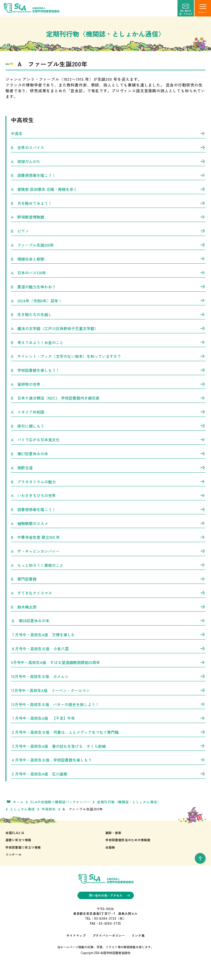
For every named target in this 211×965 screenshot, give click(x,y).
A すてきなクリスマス (108, 593)
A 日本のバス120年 (108, 272)
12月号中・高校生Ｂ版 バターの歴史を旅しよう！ (108, 704)
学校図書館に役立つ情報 (23, 847)
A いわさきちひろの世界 (108, 495)
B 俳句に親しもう (108, 426)
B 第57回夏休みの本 (108, 453)
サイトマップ (76, 935)
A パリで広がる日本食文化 (108, 439)
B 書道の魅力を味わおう (108, 286)
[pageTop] (200, 858)
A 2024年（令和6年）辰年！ (108, 300)
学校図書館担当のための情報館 (128, 840)
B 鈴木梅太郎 (108, 607)
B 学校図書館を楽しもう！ (108, 370)
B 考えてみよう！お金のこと (108, 342)
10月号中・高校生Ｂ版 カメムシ (108, 676)
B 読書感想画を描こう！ (108, 175)
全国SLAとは (14, 832)
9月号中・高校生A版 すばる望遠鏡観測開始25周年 (108, 662)
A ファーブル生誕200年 (108, 245)
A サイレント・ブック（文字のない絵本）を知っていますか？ (108, 356)
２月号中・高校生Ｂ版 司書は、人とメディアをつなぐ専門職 (108, 732)
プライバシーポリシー (109, 935)
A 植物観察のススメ (108, 523)
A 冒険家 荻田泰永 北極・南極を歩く (108, 189)
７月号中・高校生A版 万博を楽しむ (108, 634)
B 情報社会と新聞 (108, 259)
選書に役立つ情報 (18, 840)
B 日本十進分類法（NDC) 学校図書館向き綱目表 (108, 398)
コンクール (13, 854)
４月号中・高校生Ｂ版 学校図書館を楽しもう (108, 760)
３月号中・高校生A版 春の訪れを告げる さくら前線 (108, 746)
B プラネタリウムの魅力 (108, 481)
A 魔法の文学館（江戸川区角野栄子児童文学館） (108, 328)
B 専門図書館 (108, 579)
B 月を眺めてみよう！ (108, 203)
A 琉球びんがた (108, 161)
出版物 (110, 847)
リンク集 (138, 935)
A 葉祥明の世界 (108, 384)
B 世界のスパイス (108, 147)
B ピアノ (108, 231)
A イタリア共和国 (108, 412)
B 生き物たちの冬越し (108, 314)
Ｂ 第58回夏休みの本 (108, 620)
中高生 (108, 133)
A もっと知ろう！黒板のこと (108, 565)
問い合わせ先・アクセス (109, 895)
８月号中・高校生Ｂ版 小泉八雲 (108, 648)
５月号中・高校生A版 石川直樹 (108, 774)
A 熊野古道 (108, 467)
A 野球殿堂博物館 (108, 217)
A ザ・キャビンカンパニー (108, 551)
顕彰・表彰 (113, 832)
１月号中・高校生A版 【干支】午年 (108, 718)
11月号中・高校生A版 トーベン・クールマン (108, 690)
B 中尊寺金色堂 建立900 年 (108, 537)
